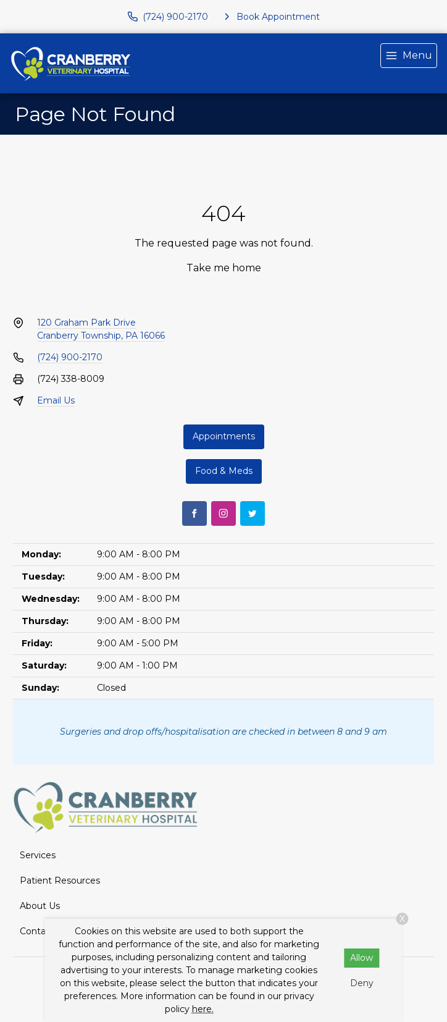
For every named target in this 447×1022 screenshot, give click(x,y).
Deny (362, 983)
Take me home (223, 268)
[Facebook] (194, 513)
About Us (40, 905)
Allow (361, 957)
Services (38, 855)
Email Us (56, 400)
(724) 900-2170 (69, 357)
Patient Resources (60, 880)
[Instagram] (223, 513)
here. (203, 1009)
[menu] (408, 55)
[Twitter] (252, 513)
